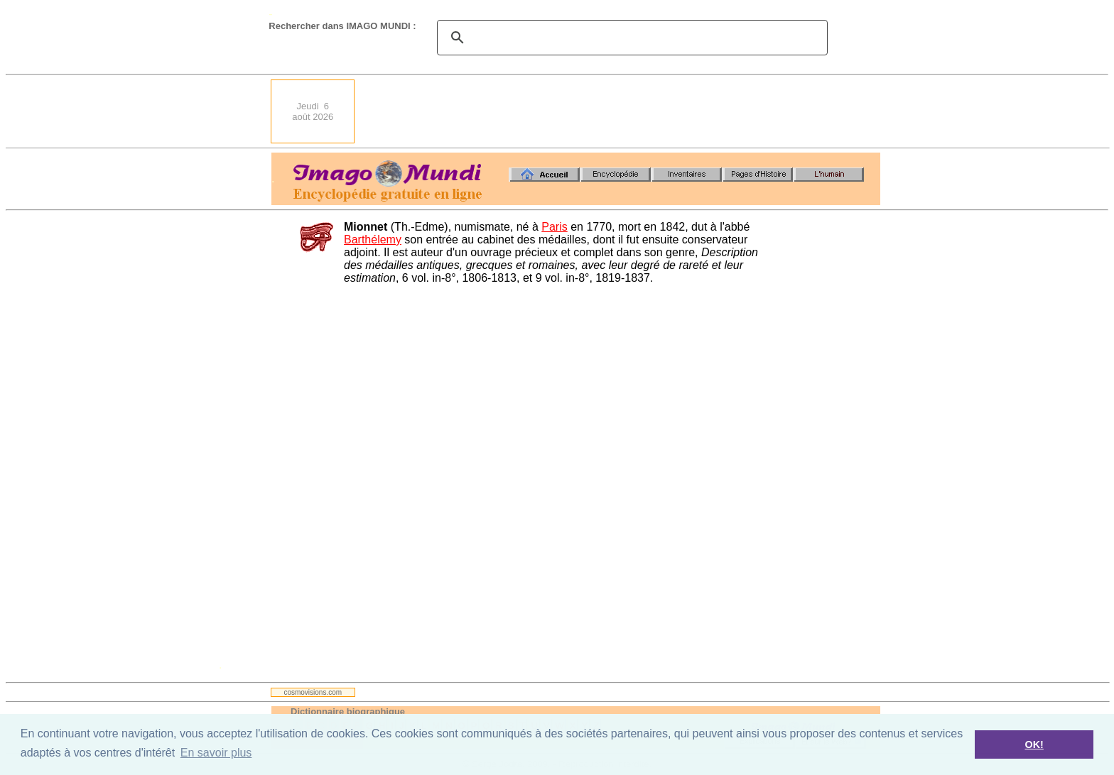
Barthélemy (372, 239)
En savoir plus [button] (216, 753)
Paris (554, 227)
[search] (630, 37)
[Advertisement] (621, 111)
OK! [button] (1033, 744)
